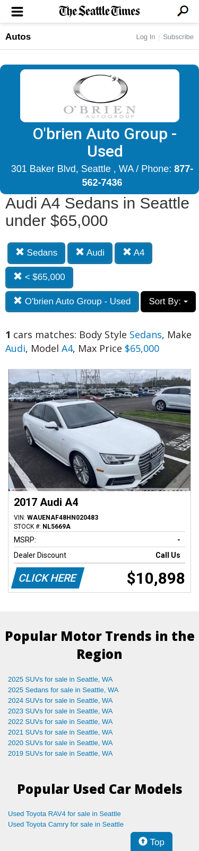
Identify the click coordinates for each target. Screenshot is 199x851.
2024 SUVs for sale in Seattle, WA (60, 700)
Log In (145, 37)
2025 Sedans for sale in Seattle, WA (63, 690)
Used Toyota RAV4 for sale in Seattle (64, 814)
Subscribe (178, 37)
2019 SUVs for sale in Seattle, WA (60, 753)
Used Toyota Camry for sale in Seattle (66, 824)
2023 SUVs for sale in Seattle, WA (60, 711)
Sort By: (168, 301)
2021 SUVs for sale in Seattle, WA (60, 732)
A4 (134, 253)
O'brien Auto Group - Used (72, 301)
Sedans (36, 253)
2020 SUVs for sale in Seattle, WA (60, 743)
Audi (90, 253)
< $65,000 (39, 277)
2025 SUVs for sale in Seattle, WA (60, 679)
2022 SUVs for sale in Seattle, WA (60, 722)
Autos (18, 37)
